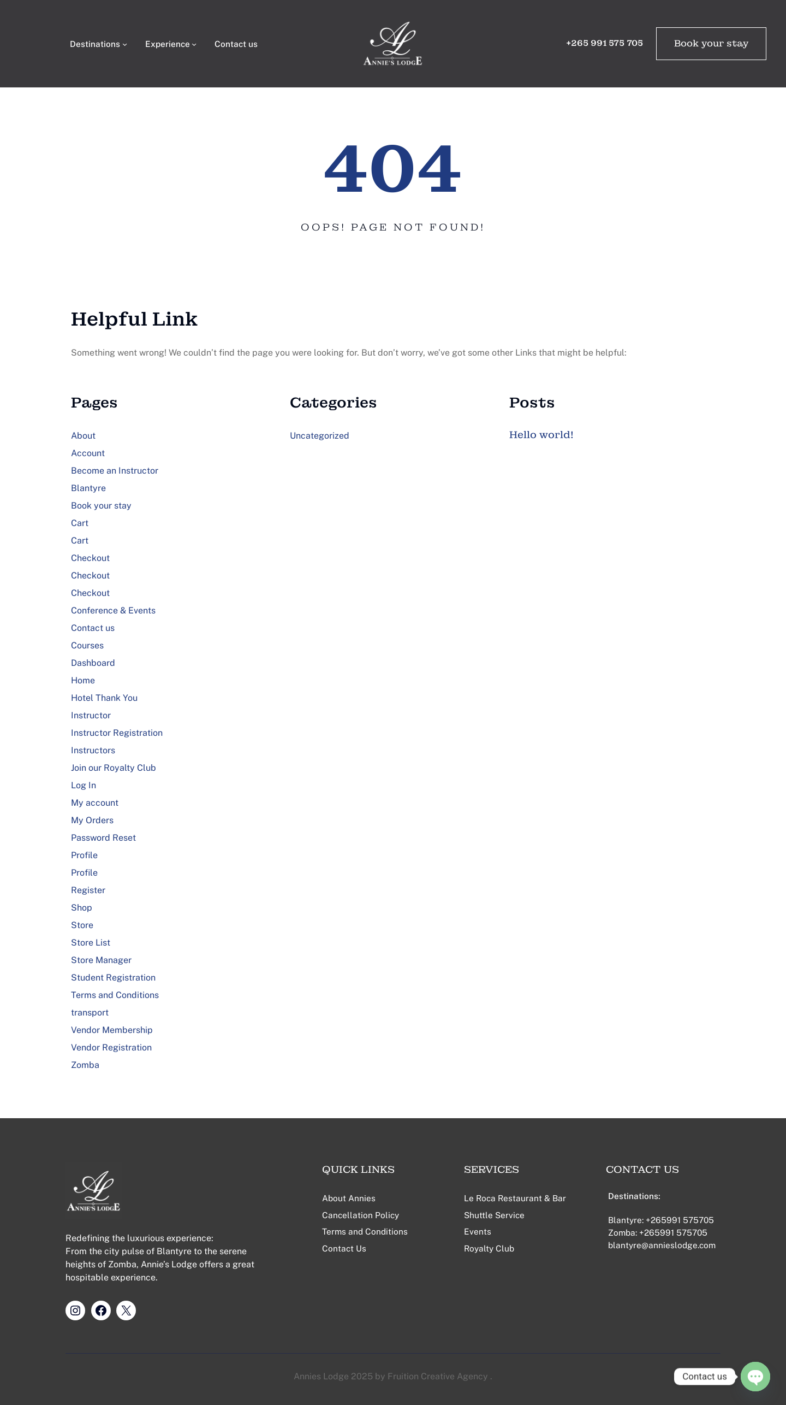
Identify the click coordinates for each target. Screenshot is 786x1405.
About (83, 435)
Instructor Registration (117, 733)
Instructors (93, 750)
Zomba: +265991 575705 (657, 1232)
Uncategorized (319, 435)
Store (82, 925)
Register (88, 890)
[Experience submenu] (194, 43)
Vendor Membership (112, 1030)
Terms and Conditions (115, 995)
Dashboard (93, 663)
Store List (90, 942)
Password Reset (103, 838)
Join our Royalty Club (113, 768)
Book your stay (711, 43)
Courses (87, 645)
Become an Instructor (114, 470)
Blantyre (88, 488)
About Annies (349, 1198)
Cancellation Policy (360, 1215)
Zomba (85, 1065)
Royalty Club (489, 1248)
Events (477, 1231)
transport (90, 1012)
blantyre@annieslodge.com (662, 1245)
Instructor (91, 715)
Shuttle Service (494, 1215)
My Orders (92, 820)
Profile (84, 855)
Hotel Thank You (104, 698)
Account (88, 453)
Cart (79, 523)
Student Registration (113, 977)
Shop (81, 907)
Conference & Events (113, 610)
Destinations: (634, 1196)
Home (83, 680)
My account (94, 803)
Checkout (90, 558)
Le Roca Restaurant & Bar (515, 1198)
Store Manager (101, 960)
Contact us (93, 628)
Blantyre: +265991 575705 (661, 1220)
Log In (83, 785)
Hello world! (541, 434)
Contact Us (344, 1248)
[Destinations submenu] (124, 43)
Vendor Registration (111, 1047)
